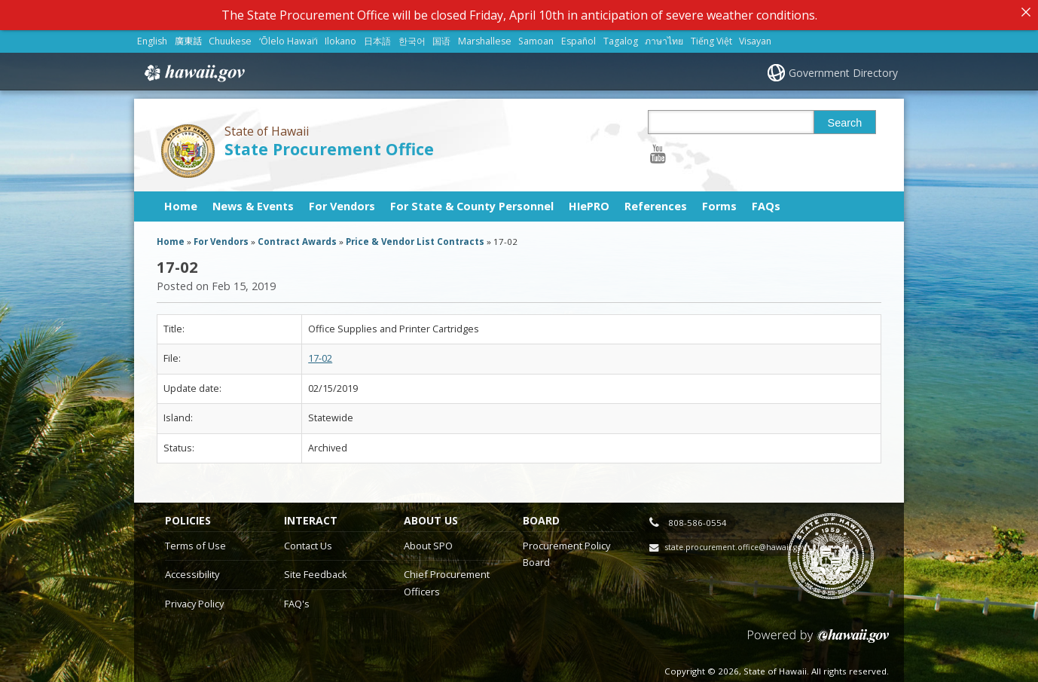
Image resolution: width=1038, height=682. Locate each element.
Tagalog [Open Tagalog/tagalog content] (620, 36)
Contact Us (308, 541)
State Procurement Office (329, 144)
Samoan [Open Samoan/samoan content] (536, 36)
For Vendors (342, 201)
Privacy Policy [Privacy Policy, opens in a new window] (194, 599)
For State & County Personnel (472, 201)
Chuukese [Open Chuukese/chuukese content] (230, 36)
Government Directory (843, 68)
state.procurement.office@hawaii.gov (735, 542)
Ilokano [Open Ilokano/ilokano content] (340, 36)
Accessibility (192, 569)
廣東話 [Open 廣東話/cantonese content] (188, 36)
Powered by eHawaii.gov (818, 637)
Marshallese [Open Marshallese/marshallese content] (484, 36)
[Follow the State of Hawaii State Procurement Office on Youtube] (658, 148)
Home (180, 201)
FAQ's (297, 599)
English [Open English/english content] (152, 36)
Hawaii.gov (193, 68)
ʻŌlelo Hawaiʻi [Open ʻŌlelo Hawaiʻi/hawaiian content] (288, 36)
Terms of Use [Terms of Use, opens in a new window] (195, 541)
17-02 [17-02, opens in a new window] (320, 354)
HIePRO (589, 201)
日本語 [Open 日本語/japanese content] (377, 36)
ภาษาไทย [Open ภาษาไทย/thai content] (664, 36)
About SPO (428, 541)
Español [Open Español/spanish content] (578, 36)
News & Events (253, 201)
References (655, 201)
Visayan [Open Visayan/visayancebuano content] (755, 36)
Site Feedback (315, 569)
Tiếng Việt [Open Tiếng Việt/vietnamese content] (711, 36)
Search (845, 118)
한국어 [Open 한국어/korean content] (412, 36)
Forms (719, 201)
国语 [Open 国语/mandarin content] (441, 36)
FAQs (766, 201)
